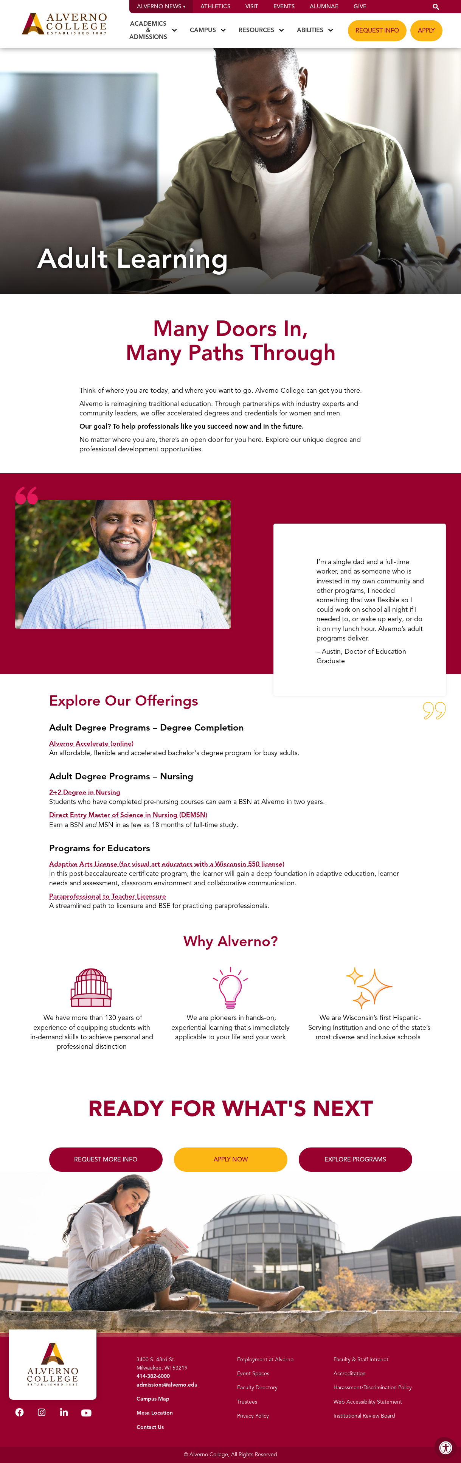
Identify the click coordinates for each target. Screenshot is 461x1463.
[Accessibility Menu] (446, 1448)
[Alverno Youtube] (86, 1413)
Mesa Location (155, 1413)
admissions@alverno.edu (167, 1385)
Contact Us (150, 1427)
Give (360, 6)
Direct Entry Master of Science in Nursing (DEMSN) (129, 815)
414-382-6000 (153, 1376)
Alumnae (324, 6)
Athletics (215, 6)
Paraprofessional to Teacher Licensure (108, 896)
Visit (251, 6)
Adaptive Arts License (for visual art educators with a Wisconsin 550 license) (169, 864)
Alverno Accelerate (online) (92, 743)
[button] (436, 6)
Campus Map (153, 1399)
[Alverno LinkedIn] (64, 1412)
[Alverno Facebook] (19, 1412)
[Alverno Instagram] (41, 1412)
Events (284, 6)
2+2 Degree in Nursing (85, 792)
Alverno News (161, 6)
